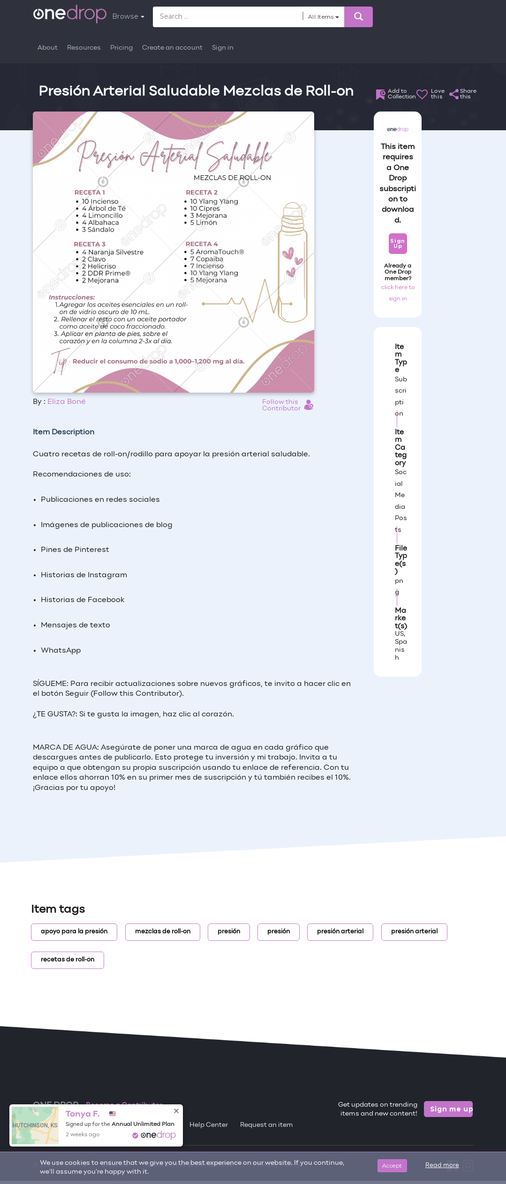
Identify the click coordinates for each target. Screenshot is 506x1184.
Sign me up (451, 1109)
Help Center (208, 1125)
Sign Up (397, 243)
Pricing (121, 48)
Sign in (223, 48)
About (48, 48)
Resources (84, 48)
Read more (442, 1166)
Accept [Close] (392, 1165)
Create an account (172, 48)
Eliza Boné (66, 402)
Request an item (266, 1125)
